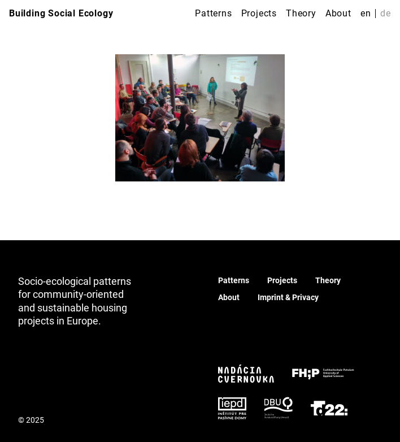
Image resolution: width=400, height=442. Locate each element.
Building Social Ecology (61, 13)
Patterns (213, 13)
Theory (301, 13)
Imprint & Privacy (288, 297)
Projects (259, 13)
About (338, 13)
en (365, 13)
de (385, 13)
